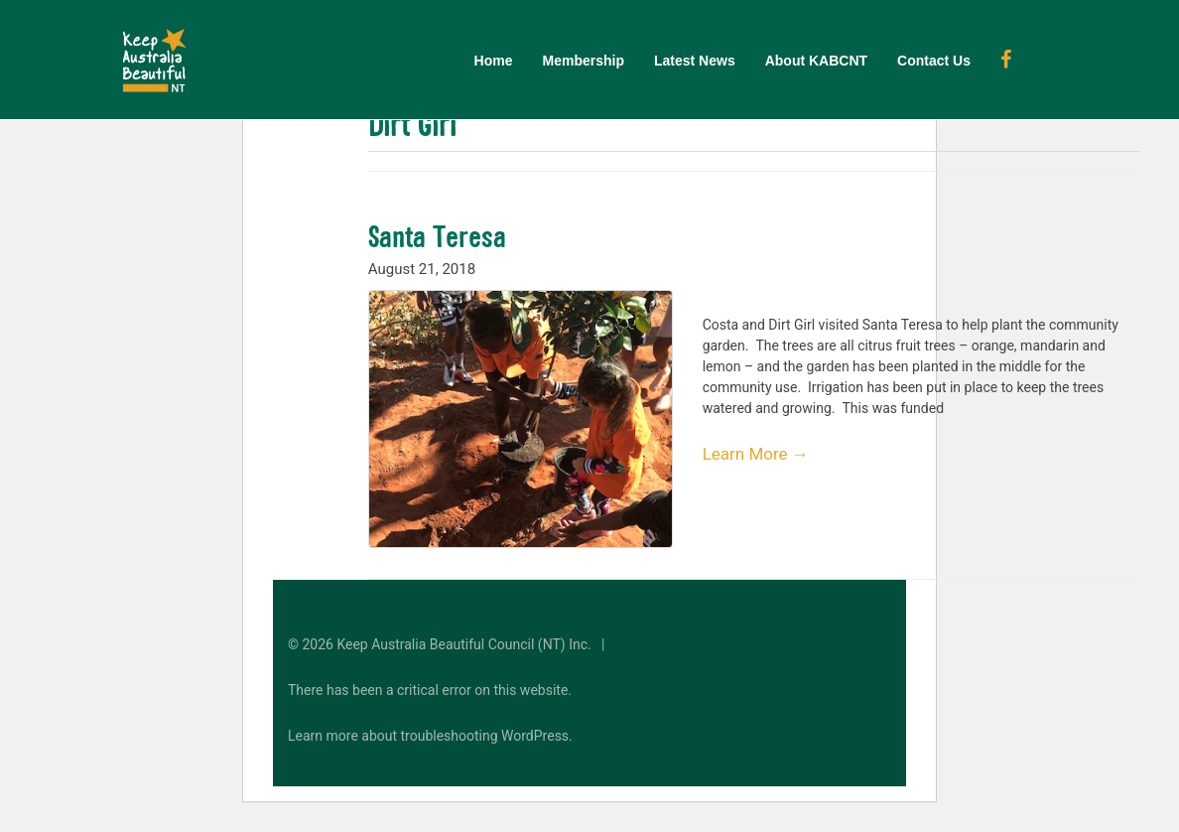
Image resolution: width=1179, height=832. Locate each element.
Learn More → (756, 454)
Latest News (694, 61)
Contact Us (934, 61)
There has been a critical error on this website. (430, 690)
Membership (583, 61)
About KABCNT (816, 61)
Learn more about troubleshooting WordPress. (430, 736)
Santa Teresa (437, 236)
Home (493, 61)
